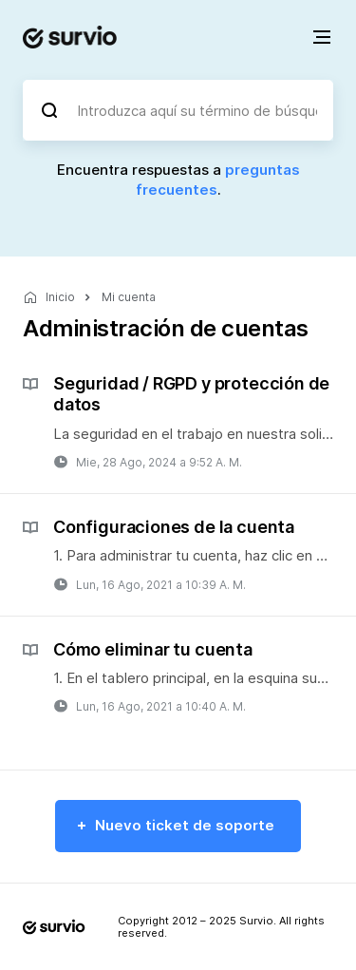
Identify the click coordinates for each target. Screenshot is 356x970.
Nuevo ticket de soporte (184, 825)
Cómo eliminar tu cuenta (153, 649)
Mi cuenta (129, 297)
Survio (256, 920)
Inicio (60, 297)
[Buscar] (49, 110)
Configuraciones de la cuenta (173, 527)
